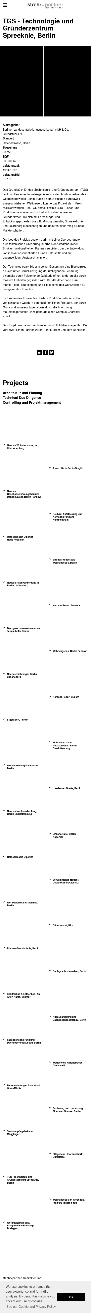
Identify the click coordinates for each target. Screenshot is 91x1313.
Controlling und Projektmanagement (32, 402)
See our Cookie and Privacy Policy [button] (31, 1306)
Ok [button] (71, 1297)
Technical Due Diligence (22, 397)
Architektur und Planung (22, 392)
